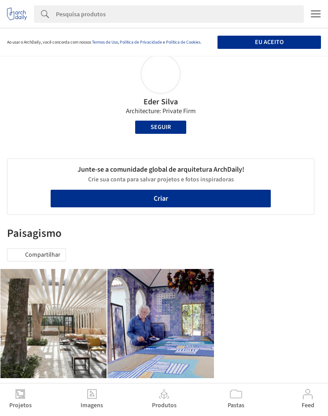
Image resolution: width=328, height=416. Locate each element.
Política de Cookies (183, 42)
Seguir (161, 127)
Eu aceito (269, 42)
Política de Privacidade (141, 42)
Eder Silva (161, 101)
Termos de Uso (105, 42)
